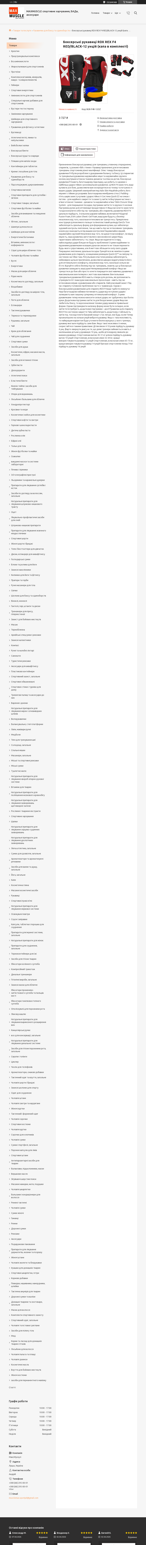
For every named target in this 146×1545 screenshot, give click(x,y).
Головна (95, 13)
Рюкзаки (15, 1234)
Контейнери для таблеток (24, 166)
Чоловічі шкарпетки (20, 1189)
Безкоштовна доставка (111, 118)
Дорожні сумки (18, 1228)
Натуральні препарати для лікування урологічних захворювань (24, 840)
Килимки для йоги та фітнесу (25, 575)
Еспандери (16, 305)
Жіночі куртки (18, 1108)
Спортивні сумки (19, 341)
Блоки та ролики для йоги (24, 564)
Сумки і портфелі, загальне (24, 1145)
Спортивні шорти (19, 538)
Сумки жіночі (17, 1213)
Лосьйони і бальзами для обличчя (27, 399)
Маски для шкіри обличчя (23, 271)
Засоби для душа (19, 347)
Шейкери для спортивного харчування (24, 120)
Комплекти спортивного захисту (27, 1315)
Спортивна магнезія (21, 190)
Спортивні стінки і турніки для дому (26, 688)
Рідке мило (16, 276)
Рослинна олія (18, 435)
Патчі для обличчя (20, 300)
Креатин (15, 51)
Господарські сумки (20, 559)
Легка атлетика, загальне (23, 848)
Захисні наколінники (21, 570)
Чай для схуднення (20, 336)
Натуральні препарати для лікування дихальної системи (25, 1042)
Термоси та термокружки (23, 315)
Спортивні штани (19, 1155)
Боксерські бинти (19, 150)
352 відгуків (112, 2)
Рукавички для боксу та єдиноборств (51, 30)
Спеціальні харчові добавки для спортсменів (26, 102)
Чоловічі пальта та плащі (23, 1354)
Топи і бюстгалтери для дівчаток (27, 549)
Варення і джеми (19, 703)
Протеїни (15, 72)
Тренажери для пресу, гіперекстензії (22, 612)
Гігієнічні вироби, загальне (24, 979)
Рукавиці (15, 895)
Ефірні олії (16, 441)
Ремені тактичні (19, 1202)
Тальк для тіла (18, 446)
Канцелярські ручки (20, 1030)
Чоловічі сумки (18, 1140)
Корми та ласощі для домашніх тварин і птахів (26, 1342)
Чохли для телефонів (21, 1067)
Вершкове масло (19, 1174)
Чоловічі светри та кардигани (25, 1103)
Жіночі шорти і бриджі (22, 544)
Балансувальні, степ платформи (27, 724)
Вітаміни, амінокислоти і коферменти (23, 243)
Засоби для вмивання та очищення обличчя (28, 215)
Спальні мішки (18, 750)
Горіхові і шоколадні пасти (24, 425)
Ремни (14, 1223)
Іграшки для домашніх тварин (25, 1268)
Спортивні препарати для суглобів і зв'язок (28, 196)
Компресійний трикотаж (23, 969)
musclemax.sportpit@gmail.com (23, 1498)
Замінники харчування (22, 114)
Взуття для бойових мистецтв (26, 1370)
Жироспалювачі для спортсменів (27, 66)
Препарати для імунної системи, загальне (27, 933)
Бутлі (13, 261)
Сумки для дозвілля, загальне (26, 853)
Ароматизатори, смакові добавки (27, 1072)
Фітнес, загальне (19, 221)
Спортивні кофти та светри (24, 420)
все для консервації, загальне (26, 1035)
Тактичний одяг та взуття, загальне (28, 1077)
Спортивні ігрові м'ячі (21, 901)
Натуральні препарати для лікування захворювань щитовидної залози (24, 803)
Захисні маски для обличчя (24, 985)
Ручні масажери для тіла (23, 585)
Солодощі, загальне (21, 745)
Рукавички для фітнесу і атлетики (27, 127)
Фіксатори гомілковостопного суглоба (26, 1002)
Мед (13, 1336)
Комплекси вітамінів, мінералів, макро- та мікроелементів (26, 78)
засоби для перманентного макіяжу (28, 1380)
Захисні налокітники (21, 640)
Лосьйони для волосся (22, 1349)
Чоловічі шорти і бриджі (23, 1082)
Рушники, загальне (20, 321)
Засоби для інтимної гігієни (24, 360)
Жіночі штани (17, 1257)
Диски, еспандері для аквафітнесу (28, 554)
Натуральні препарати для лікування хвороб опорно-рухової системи (27, 779)
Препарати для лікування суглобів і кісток (28, 486)
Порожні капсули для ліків (24, 1150)
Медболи (16, 734)
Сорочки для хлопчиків (22, 1134)
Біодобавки (16, 287)
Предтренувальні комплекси (25, 56)
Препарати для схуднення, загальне (24, 947)
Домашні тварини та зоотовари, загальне (26, 1303)
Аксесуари (16, 1239)
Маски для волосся (20, 1310)
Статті (12, 1387)
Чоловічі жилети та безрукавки (26, 1263)
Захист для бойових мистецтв (26, 619)
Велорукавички (18, 719)
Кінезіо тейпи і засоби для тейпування (24, 387)
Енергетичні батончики (22, 237)
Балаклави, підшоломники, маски (27, 1168)
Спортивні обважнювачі (23, 682)
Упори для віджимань (22, 394)
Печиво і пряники (19, 469)
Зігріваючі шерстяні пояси (23, 1179)
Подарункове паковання (23, 1244)
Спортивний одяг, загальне (24, 1320)
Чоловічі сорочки (19, 1119)
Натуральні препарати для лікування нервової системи (25, 907)
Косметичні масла (20, 1364)
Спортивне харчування (22, 816)
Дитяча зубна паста (20, 430)
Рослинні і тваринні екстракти (26, 811)
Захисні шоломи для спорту (24, 1088)
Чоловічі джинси (19, 1359)
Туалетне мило (18, 771)
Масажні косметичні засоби (24, 890)
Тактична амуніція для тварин (25, 1291)
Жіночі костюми (19, 1375)
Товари (106, 13)
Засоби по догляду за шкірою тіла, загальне (28, 293)
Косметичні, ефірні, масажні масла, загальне (28, 353)
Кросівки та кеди (19, 409)
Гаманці (14, 1218)
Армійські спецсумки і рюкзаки (26, 635)
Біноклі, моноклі (19, 601)
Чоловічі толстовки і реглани (25, 1325)
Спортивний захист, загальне (25, 676)
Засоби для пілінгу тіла (22, 1330)
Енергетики (17, 266)
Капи (13, 880)
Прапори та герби (19, 580)
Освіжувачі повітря (20, 914)
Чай (13, 326)
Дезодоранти (18, 370)
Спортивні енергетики (22, 90)
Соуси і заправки (19, 919)
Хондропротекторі (20, 404)
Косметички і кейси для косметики (28, 415)
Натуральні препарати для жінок (27, 940)
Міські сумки (17, 766)
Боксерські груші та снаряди (25, 156)
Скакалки (15, 456)
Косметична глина (20, 885)
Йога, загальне (18, 875)
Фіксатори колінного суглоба (25, 964)
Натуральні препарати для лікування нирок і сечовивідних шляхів (26, 711)
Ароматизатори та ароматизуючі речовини (27, 860)
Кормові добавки (19, 1278)
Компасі (15, 645)
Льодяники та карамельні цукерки (28, 480)
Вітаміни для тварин (21, 787)
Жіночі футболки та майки (24, 451)
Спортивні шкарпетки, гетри (25, 1273)
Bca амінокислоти (20, 61)
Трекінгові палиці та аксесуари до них (27, 696)
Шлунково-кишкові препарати (26, 525)
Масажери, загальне (21, 755)
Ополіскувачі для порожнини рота (28, 1009)
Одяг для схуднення (21, 1093)
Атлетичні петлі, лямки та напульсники (23, 139)
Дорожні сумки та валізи (23, 1296)
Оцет (13, 512)
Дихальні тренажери (21, 974)
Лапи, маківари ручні (21, 729)
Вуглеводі (16, 132)
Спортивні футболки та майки (26, 208)
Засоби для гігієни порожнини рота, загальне (28, 1050)
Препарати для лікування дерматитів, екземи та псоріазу (26, 1250)
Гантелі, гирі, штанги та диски (25, 606)
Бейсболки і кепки (20, 145)
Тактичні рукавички (20, 310)
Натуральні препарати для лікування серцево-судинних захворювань (25, 830)
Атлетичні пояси (19, 375)
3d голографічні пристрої (23, 475)
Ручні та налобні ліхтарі (22, 650)
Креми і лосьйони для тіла (24, 171)
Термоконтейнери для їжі (24, 954)
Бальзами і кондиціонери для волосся (25, 1196)
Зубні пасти (16, 365)
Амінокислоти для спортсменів (26, 95)
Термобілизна (18, 630)
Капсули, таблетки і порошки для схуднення (27, 925)
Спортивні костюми (21, 1124)
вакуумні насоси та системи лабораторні (24, 463)
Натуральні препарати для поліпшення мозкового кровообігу (28, 793)
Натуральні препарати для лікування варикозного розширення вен (28, 1022)
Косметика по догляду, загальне (27, 281)
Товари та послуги (22, 30)
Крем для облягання (21, 331)
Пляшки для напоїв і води (23, 161)
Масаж (14, 624)
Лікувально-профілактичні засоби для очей (27, 518)
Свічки (14, 590)
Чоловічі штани (18, 1098)
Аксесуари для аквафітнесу (24, 666)
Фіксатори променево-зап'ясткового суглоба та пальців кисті (27, 993)
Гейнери (15, 85)
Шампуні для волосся (21, 227)
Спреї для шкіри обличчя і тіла (26, 250)
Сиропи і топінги (19, 1056)
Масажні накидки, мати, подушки (27, 1184)
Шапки (14, 821)
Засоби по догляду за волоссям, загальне (27, 494)
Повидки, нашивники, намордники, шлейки (28, 1284)
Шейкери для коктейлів (23, 232)
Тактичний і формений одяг (24, 1114)
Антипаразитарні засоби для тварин (25, 1162)
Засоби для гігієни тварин (23, 959)
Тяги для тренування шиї (23, 740)
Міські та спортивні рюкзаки (25, 760)
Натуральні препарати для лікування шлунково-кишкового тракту (26, 504)
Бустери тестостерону (22, 108)
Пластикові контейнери (22, 671)
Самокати (16, 656)
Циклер (15, 1062)
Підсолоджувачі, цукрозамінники (27, 184)
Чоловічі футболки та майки (25, 255)
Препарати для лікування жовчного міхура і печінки (28, 532)
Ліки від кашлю (18, 1014)
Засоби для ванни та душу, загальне (24, 868)
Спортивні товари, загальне (25, 203)
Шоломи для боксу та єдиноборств (28, 596)
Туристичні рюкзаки (21, 661)
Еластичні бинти (19, 381)
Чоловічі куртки (18, 1129)
